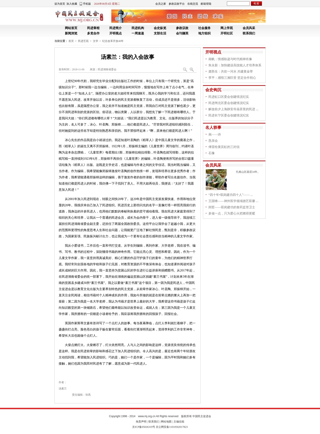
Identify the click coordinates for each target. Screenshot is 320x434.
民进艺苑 (83, 41)
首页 (71, 41)
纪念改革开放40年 (113, 41)
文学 (95, 41)
